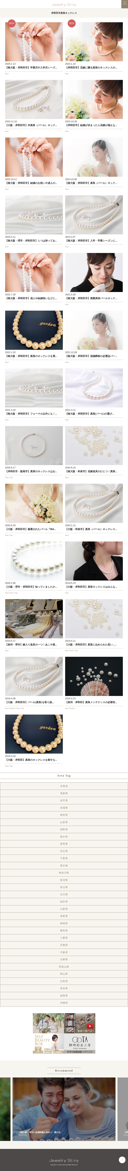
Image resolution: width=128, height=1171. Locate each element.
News (12, 593)
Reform (12, 708)
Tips (11, 477)
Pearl (7, 74)
